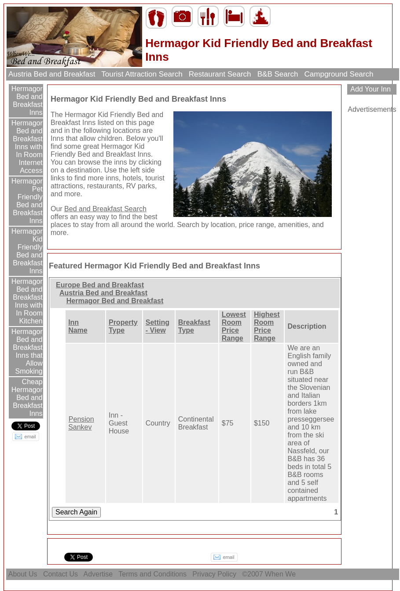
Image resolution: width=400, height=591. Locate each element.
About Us (23, 574)
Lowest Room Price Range (234, 326)
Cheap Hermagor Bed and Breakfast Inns (27, 397)
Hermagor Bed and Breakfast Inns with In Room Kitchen (26, 301)
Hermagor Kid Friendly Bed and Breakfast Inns (26, 251)
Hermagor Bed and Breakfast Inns (26, 100)
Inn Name (78, 326)
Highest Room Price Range (267, 326)
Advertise (98, 574)
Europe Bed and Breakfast (100, 285)
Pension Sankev (81, 423)
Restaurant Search (220, 74)
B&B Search (277, 74)
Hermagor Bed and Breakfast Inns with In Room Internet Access (26, 146)
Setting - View (157, 326)
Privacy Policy (214, 574)
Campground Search (338, 74)
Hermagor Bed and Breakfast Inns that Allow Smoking (26, 351)
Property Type (123, 326)
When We (281, 574)
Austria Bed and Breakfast (52, 74)
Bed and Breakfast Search (105, 209)
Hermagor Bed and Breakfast (115, 301)
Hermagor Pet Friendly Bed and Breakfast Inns (26, 200)
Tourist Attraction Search (141, 74)
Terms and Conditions (152, 574)
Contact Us (60, 574)
